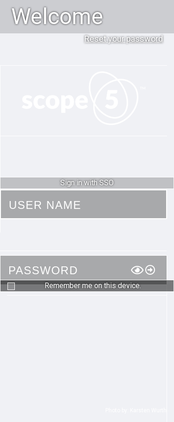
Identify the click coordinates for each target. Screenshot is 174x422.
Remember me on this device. (93, 285)
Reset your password (123, 39)
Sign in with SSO (87, 182)
